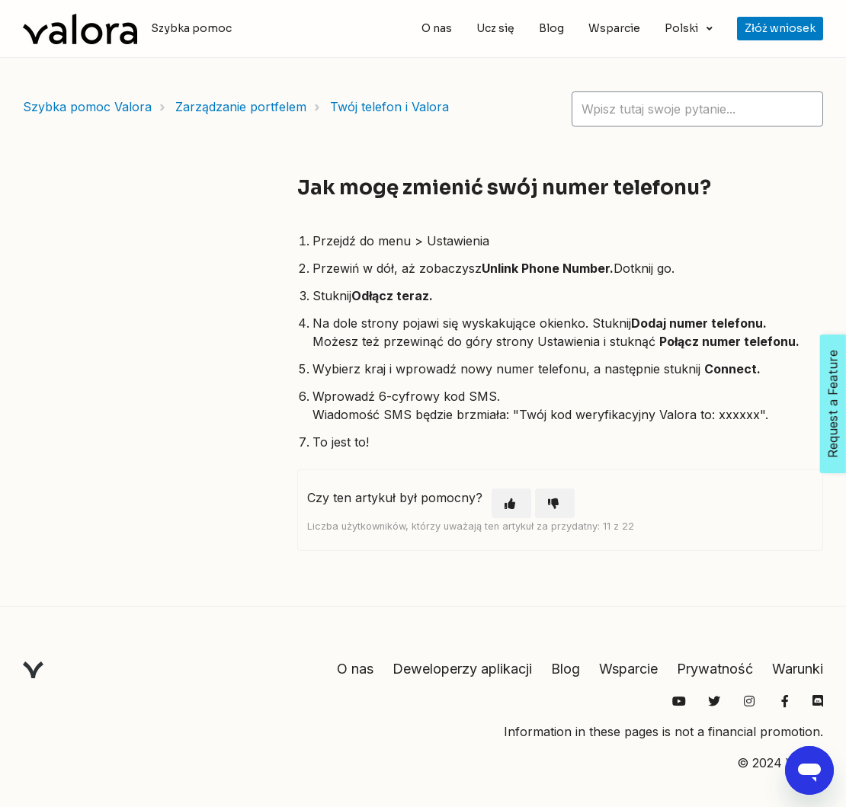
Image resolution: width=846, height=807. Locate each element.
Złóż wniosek (780, 28)
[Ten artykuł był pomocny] (511, 503)
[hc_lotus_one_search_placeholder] (697, 108)
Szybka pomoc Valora (87, 106)
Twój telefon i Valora (389, 106)
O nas (436, 28)
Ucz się (495, 28)
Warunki (797, 669)
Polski (682, 28)
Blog (551, 28)
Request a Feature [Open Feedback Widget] (833, 404)
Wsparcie (614, 28)
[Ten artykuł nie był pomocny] (555, 503)
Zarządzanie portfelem (240, 106)
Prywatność (715, 669)
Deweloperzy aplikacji (462, 669)
